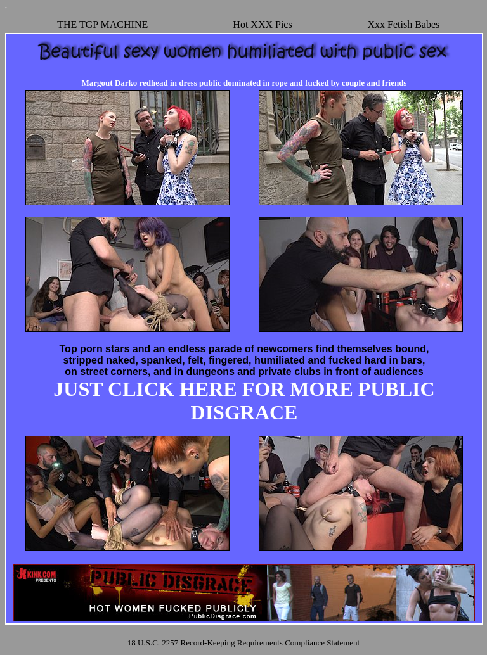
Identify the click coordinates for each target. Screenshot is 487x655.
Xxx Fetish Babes (403, 24)
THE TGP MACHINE (102, 24)
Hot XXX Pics (262, 24)
